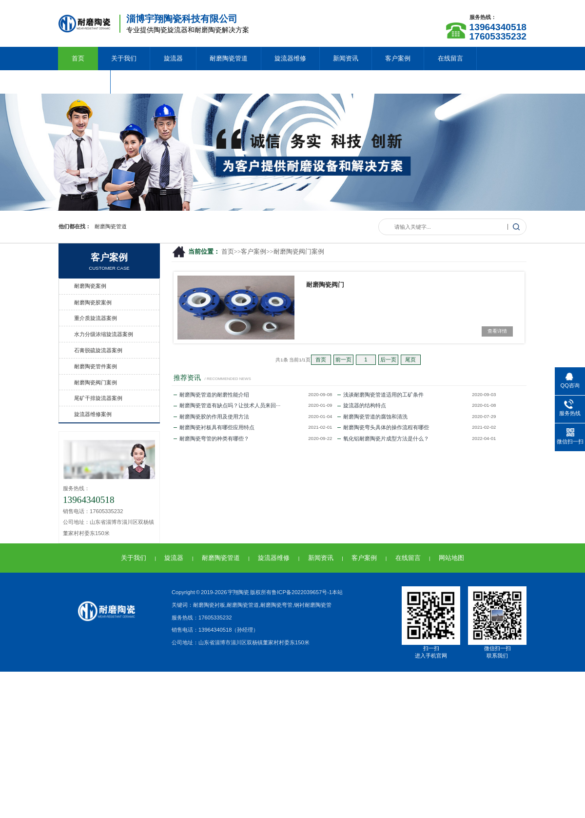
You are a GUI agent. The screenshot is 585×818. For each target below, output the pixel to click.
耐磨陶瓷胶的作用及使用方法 (211, 416)
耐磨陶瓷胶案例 (93, 302)
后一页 (388, 359)
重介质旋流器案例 (95, 318)
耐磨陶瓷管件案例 (95, 366)
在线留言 (450, 58)
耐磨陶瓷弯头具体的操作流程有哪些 (383, 427)
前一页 (343, 359)
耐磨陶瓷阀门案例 (298, 251)
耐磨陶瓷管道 (229, 58)
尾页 (410, 359)
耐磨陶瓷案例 (90, 286)
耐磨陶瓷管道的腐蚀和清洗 (372, 416)
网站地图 (451, 557)
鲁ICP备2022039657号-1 (302, 592)
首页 (78, 58)
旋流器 (173, 58)
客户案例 (397, 58)
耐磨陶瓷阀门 (325, 284)
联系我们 (84, 81)
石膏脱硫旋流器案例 (98, 350)
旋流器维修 (290, 58)
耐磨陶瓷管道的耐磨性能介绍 (211, 395)
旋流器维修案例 (93, 414)
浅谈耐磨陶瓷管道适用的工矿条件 (380, 395)
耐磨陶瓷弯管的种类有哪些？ (211, 438)
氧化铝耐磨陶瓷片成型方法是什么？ (383, 438)
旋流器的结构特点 (361, 405)
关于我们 (123, 58)
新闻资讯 (345, 58)
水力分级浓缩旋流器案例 (103, 334)
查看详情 (497, 331)
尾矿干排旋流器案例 (98, 398)
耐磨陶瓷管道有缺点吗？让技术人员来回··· (227, 405)
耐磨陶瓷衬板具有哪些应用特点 (214, 427)
